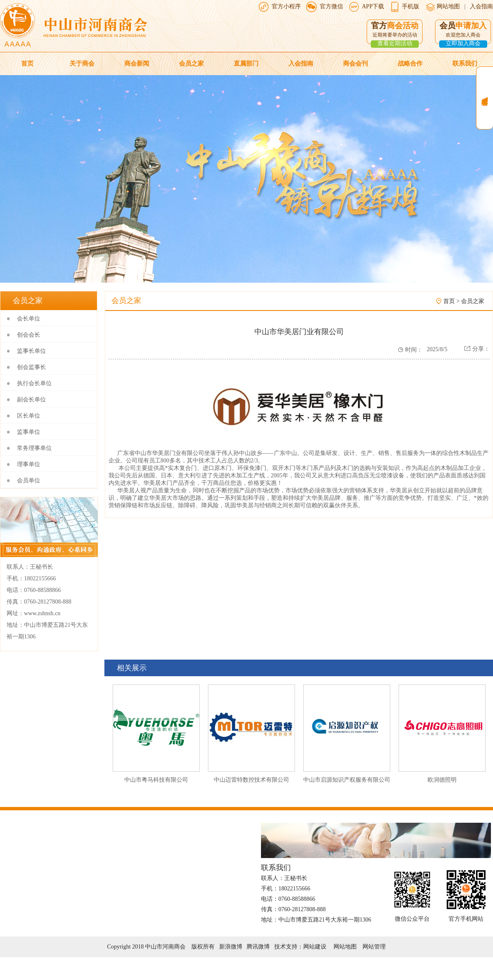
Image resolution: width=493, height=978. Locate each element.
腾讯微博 (258, 947)
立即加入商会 (463, 43)
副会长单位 (31, 399)
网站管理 (374, 947)
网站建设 (314, 947)
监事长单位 (31, 351)
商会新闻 (136, 63)
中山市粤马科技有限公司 (156, 780)
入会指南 (481, 6)
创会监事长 (31, 367)
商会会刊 (355, 63)
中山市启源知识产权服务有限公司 (346, 780)
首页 (27, 63)
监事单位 (28, 432)
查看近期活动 (394, 43)
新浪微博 (230, 947)
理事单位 (28, 464)
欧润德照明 (442, 780)
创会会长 (28, 335)
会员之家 (191, 63)
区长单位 (28, 416)
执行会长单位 (34, 383)
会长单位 (28, 318)
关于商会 (82, 63)
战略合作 (410, 63)
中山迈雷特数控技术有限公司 (251, 780)
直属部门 (246, 63)
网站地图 (447, 6)
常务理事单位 (34, 448)
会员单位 (28, 480)
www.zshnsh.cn (42, 613)
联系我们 (464, 63)
